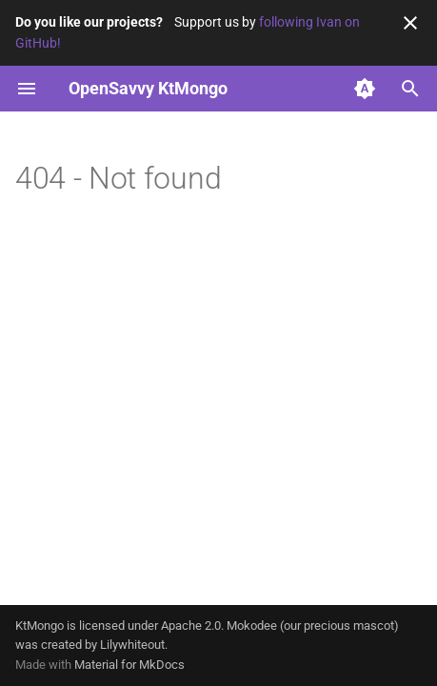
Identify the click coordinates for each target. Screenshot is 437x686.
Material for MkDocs (129, 664)
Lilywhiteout (132, 644)
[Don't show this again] (410, 22)
